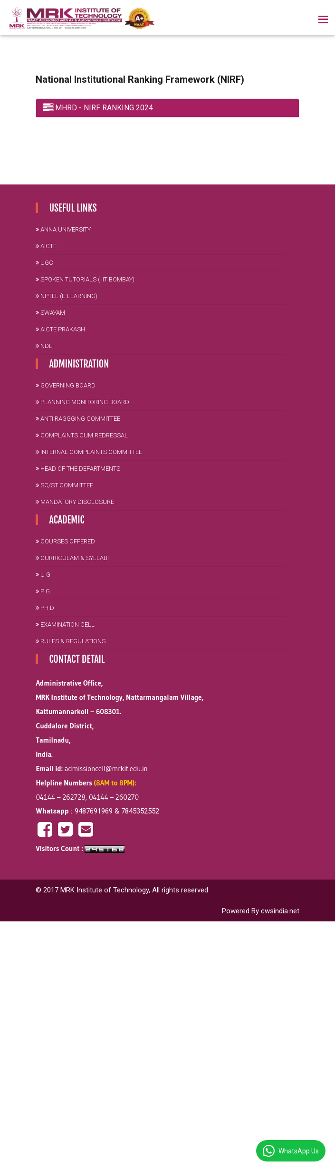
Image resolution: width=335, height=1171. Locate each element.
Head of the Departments (78, 468)
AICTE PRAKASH (60, 329)
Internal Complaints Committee (89, 451)
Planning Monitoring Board (82, 402)
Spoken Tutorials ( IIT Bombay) (85, 279)
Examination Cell (65, 624)
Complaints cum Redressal (82, 435)
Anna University (63, 229)
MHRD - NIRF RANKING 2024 (98, 107)
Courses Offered (65, 541)
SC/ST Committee (64, 485)
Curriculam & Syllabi (72, 557)
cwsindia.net (280, 911)
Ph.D (45, 607)
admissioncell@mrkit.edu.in (106, 768)
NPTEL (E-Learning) (66, 296)
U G (43, 574)
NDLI (45, 345)
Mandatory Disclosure (75, 501)
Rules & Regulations (70, 641)
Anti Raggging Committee (78, 418)
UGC (44, 262)
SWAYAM (50, 312)
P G (43, 591)
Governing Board (66, 385)
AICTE (46, 246)
